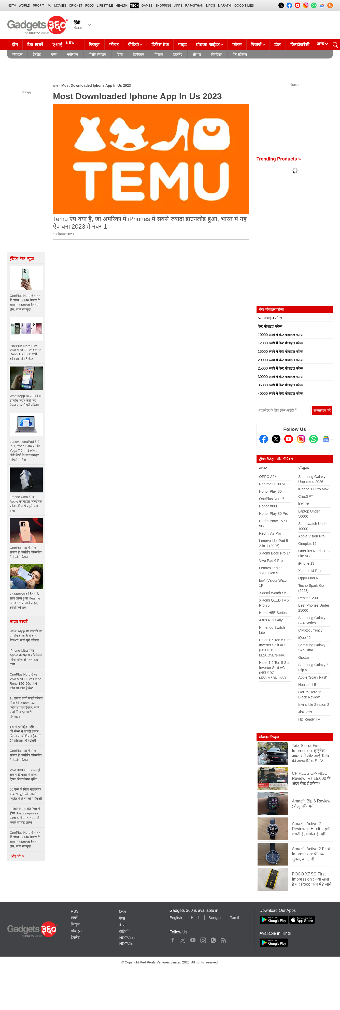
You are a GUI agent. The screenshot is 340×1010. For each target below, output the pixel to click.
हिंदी (49, 5)
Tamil (234, 917)
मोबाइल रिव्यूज (269, 737)
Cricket (75, 5)
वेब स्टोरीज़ (240, 54)
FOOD (89, 5)
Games (146, 5)
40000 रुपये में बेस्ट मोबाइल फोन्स (280, 393)
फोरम (237, 44)
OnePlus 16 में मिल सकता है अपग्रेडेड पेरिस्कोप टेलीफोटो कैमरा (25, 755)
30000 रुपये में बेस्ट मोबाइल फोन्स (280, 377)
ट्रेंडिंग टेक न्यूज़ (22, 258)
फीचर (114, 44)
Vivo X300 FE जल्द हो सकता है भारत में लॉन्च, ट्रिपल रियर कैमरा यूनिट (25, 774)
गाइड (182, 44)
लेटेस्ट (263, 468)
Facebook (172, 939)
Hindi (195, 917)
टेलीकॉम (138, 54)
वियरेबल (216, 54)
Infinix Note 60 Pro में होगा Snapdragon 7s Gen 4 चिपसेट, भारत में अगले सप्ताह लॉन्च (25, 815)
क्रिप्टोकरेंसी (299, 44)
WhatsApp (213, 939)
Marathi (225, 5)
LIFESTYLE (105, 5)
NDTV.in (126, 943)
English (175, 917)
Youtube (193, 939)
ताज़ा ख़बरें (18, 621)
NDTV (12, 5)
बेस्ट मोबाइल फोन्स (270, 326)
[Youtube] (288, 439)
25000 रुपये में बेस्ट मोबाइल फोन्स (280, 368)
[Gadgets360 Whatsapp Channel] (313, 439)
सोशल (197, 54)
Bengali (214, 917)
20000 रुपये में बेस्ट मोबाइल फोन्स (280, 360)
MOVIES (60, 5)
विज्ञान (158, 54)
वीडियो (133, 44)
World (24, 5)
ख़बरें (74, 917)
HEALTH (122, 5)
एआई (64, 44)
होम (15, 44)
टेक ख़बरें (35, 44)
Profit (38, 5)
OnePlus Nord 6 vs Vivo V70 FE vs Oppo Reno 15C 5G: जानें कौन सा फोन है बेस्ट (25, 681)
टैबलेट (37, 54)
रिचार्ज (256, 44)
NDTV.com (128, 937)
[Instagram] (301, 439)
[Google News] (326, 439)
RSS (75, 911)
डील (277, 44)
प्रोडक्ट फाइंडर (208, 44)
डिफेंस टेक (160, 44)
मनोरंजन (72, 54)
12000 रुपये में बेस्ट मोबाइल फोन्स (280, 343)
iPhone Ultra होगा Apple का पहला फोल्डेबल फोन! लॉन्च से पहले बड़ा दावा (26, 657)
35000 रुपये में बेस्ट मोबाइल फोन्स (280, 385)
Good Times (244, 5)
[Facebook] (263, 439)
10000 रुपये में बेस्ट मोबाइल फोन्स (280, 335)
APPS (178, 5)
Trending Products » (279, 159)
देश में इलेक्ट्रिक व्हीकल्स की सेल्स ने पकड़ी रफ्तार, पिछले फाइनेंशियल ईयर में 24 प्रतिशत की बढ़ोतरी (25, 733)
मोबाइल (17, 54)
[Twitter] (276, 439)
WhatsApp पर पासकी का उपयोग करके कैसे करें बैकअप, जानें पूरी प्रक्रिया (26, 635)
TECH (134, 5)
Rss (223, 939)
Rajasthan (194, 5)
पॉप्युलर (303, 468)
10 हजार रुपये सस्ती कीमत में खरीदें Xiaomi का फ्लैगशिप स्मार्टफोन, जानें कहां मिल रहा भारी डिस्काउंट (26, 707)
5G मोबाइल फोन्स (270, 318)
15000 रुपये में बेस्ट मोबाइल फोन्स (280, 351)
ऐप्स (53, 54)
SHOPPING (163, 5)
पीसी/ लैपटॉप (97, 54)
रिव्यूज (94, 44)
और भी (18, 856)
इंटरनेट (177, 54)
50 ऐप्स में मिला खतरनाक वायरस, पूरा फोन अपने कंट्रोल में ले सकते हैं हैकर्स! (26, 793)
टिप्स (120, 54)
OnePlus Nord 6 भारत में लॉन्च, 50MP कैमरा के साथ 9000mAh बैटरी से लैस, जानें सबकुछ (25, 839)
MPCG (210, 5)
